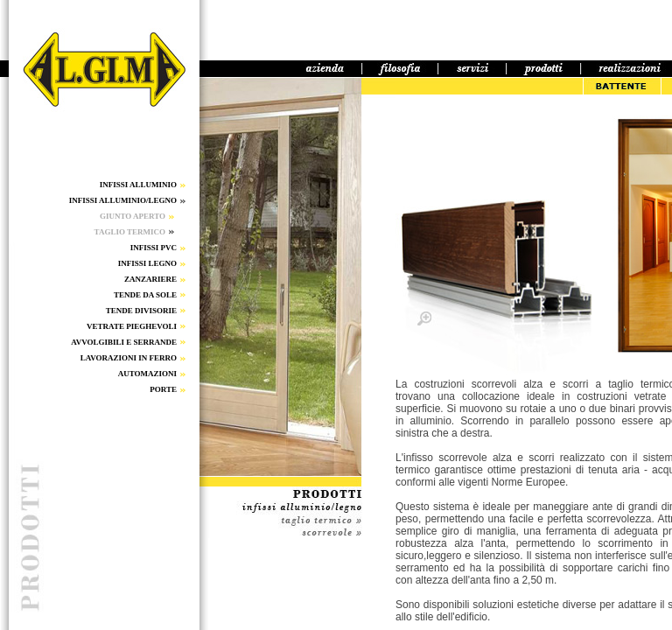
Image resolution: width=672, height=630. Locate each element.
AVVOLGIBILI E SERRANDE (124, 342)
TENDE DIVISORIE (141, 310)
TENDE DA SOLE (145, 294)
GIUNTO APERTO (132, 216)
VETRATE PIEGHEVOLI (132, 326)
